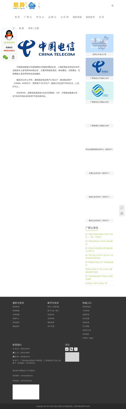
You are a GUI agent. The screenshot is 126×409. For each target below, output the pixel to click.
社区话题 (86, 318)
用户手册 (51, 326)
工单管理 (86, 311)
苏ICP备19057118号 (82, 406)
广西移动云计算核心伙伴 (99, 102)
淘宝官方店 (87, 330)
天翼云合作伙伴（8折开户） (99, 173)
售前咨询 (16, 307)
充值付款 (51, 315)
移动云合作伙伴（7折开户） (99, 197)
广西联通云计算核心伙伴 (99, 126)
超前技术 (90, 17)
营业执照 (16, 322)
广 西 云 (28, 17)
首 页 (17, 17)
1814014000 (25, 353)
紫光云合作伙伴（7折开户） (99, 221)
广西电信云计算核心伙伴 (99, 78)
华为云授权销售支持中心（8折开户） (99, 149)
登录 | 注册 (33, 28)
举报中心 (16, 318)
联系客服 (16, 311)
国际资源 (77, 17)
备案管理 (86, 315)
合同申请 (51, 318)
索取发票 (51, 322)
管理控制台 (87, 307)
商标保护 (16, 326)
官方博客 (86, 326)
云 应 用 (65, 17)
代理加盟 (16, 315)
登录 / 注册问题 (53, 307)
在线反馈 (86, 322)
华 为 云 (40, 17)
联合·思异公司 (60, 406)
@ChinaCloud (26, 381)
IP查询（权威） (88, 338)
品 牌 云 (52, 17)
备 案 (21, 28)
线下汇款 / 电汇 (53, 311)
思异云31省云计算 (99, 54)
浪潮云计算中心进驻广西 (97, 283)
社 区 (101, 17)
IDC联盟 (86, 334)
